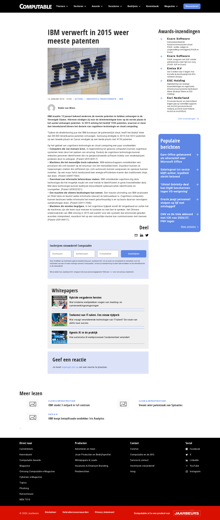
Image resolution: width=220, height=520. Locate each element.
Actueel (79, 99)
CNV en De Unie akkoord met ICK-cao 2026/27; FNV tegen (177, 217)
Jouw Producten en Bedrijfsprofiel (93, 454)
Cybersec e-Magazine (31, 477)
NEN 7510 (25, 499)
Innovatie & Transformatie (101, 99)
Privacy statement (104, 512)
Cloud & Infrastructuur (61, 401)
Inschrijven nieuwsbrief (142, 465)
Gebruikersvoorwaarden (76, 512)
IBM (121, 99)
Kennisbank (26, 454)
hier (111, 272)
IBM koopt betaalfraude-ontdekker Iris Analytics (76, 418)
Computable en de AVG (142, 454)
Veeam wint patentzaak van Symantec (160, 405)
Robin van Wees (66, 108)
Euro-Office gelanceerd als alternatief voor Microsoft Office (176, 158)
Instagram (195, 471)
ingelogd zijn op (70, 367)
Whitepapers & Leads (86, 460)
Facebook (195, 449)
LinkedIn (194, 460)
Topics (23, 482)
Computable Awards (30, 460)
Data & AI (53, 414)
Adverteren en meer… (86, 449)
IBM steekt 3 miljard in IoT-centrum (69, 405)
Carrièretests (26, 449)
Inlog (133, 471)
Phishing (24, 488)
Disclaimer (50, 512)
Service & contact (139, 460)
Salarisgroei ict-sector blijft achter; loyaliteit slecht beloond (175, 173)
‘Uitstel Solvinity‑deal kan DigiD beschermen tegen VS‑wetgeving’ (175, 188)
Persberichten (82, 471)
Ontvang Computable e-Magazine (37, 471)
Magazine (25, 465)
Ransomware (26, 494)
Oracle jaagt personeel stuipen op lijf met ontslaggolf (175, 203)
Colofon (134, 449)
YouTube (194, 465)
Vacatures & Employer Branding (91, 465)
